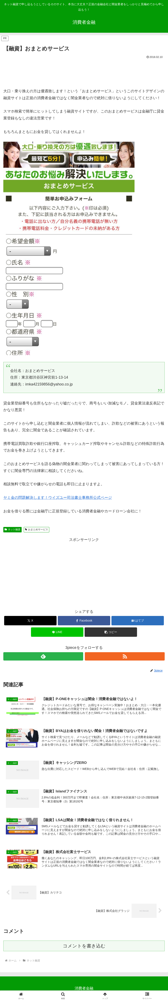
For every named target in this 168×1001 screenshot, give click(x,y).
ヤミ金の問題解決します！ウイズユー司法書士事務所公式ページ (57, 497)
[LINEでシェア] (57, 632)
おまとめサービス (36, 529)
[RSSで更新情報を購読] (125, 656)
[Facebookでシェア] (84, 620)
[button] (111, 632)
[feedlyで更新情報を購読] (43, 656)
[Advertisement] (84, 71)
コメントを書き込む (84, 946)
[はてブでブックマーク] (137, 620)
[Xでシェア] (30, 620)
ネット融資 (12, 529)
